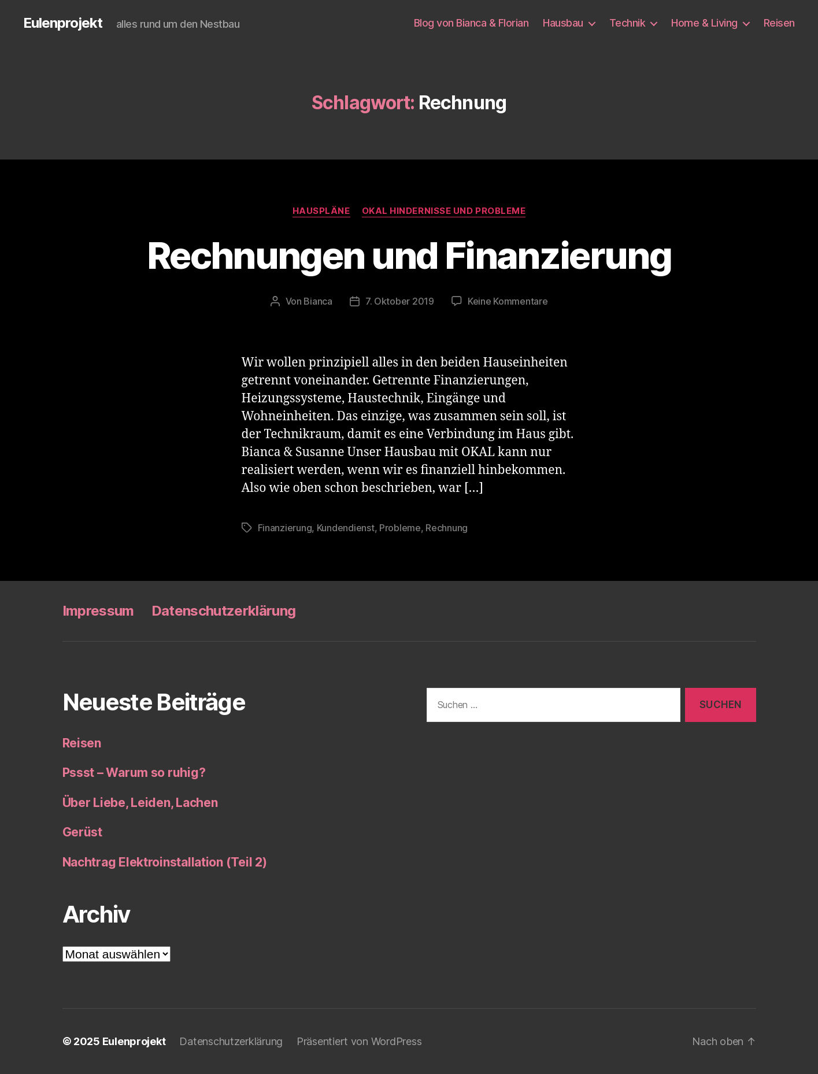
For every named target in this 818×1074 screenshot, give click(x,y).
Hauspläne (321, 211)
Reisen (779, 23)
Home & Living (704, 23)
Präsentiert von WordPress (359, 1041)
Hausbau (563, 23)
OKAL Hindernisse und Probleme (444, 211)
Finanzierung (285, 528)
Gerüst (82, 832)
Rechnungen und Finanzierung (409, 255)
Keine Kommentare (508, 301)
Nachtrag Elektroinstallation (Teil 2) (164, 862)
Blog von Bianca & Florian (471, 23)
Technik (627, 23)
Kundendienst (346, 528)
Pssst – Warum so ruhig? (134, 772)
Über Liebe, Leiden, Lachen (140, 802)
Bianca (317, 301)
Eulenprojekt (62, 23)
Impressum (98, 610)
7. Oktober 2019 (399, 301)
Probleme (400, 528)
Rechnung (446, 528)
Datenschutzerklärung (223, 610)
